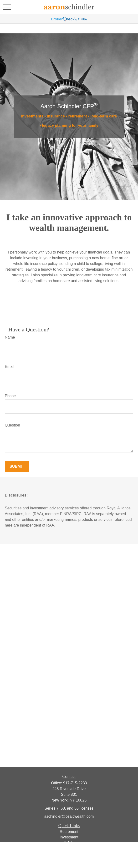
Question (12, 425)
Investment (69, 837)
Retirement (69, 832)
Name (10, 337)
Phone (10, 396)
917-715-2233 (75, 783)
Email (9, 367)
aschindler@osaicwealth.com (69, 816)
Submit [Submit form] (17, 466)
